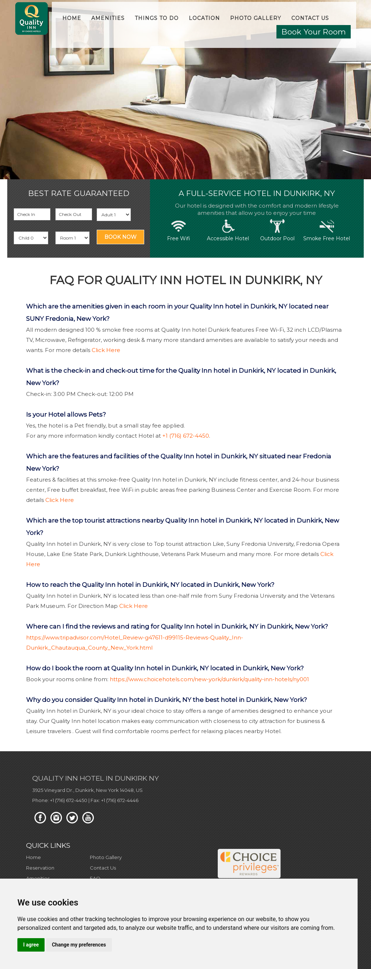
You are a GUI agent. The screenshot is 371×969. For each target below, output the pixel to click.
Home (71, 18)
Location (204, 18)
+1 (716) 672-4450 (185, 435)
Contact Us (310, 18)
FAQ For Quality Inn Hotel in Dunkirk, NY (185, 280)
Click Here (106, 350)
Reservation (40, 868)
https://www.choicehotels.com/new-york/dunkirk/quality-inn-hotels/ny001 (209, 679)
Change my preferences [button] (79, 945)
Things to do (157, 18)
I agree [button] (31, 945)
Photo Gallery (255, 18)
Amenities (108, 18)
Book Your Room (314, 31)
